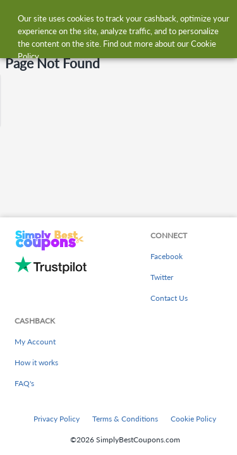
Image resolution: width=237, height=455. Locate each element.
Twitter (161, 277)
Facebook (166, 256)
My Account (35, 341)
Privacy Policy (56, 418)
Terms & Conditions (125, 418)
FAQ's (24, 383)
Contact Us (169, 298)
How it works (36, 362)
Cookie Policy (193, 418)
